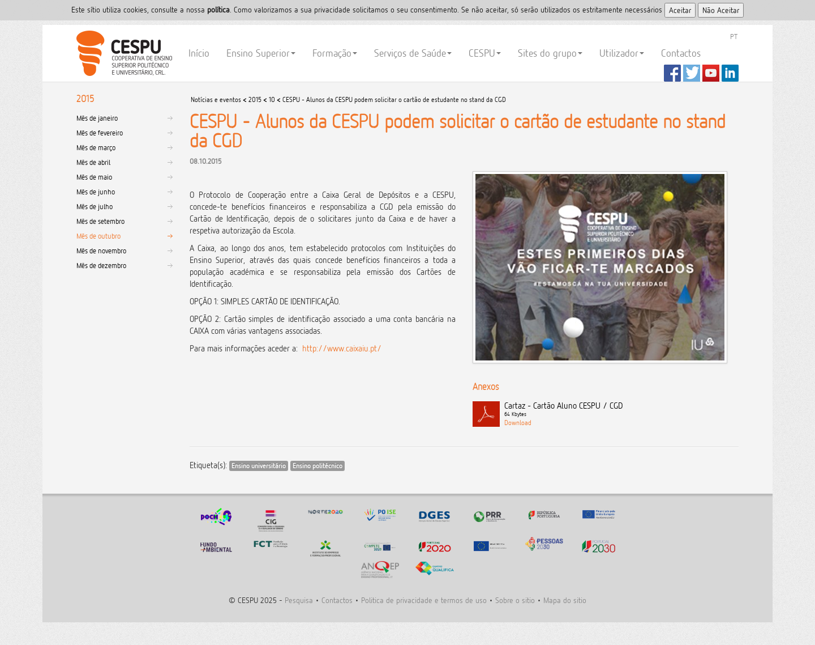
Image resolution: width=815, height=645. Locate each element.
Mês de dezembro (101, 265)
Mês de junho (95, 191)
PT (733, 36)
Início (198, 53)
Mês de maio (94, 176)
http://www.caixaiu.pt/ (341, 348)
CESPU (122, 53)
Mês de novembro (101, 250)
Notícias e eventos (216, 99)
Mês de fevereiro (99, 132)
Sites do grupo (550, 53)
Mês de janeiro (97, 117)
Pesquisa (299, 600)
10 (272, 99)
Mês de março (95, 147)
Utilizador (621, 53)
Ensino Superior (260, 53)
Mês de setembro (100, 221)
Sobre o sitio (515, 600)
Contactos (681, 53)
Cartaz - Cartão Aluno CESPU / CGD (621, 409)
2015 (254, 99)
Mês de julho (94, 206)
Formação (334, 53)
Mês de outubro (98, 235)
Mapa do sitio (564, 600)
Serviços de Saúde (413, 53)
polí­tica (218, 9)
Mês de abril (93, 162)
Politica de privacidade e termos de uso (424, 600)
